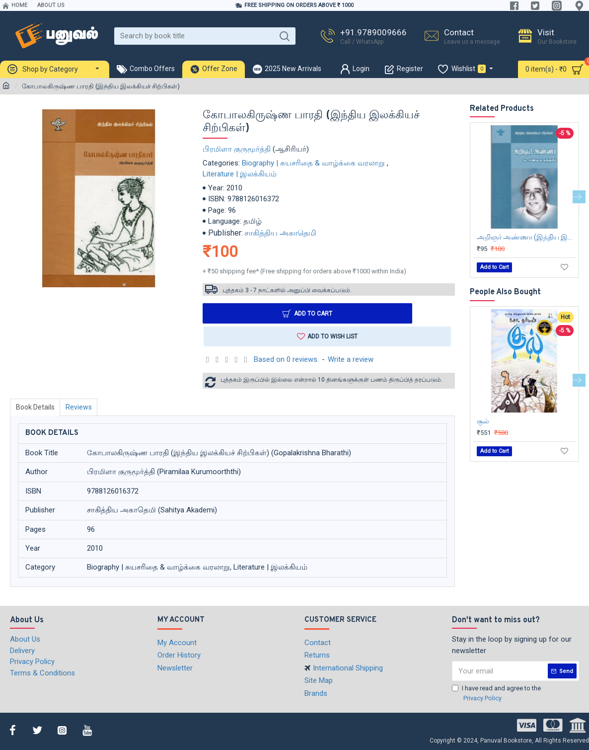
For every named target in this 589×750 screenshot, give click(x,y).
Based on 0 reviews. (286, 360)
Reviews (81, 408)
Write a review (350, 360)
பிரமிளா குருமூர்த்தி (237, 149)
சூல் (483, 421)
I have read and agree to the (496, 693)
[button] (579, 197)
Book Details (35, 408)
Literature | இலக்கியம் (240, 173)
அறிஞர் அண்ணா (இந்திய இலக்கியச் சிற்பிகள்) (526, 237)
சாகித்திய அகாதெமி (280, 233)
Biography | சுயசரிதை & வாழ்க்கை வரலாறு (313, 163)
